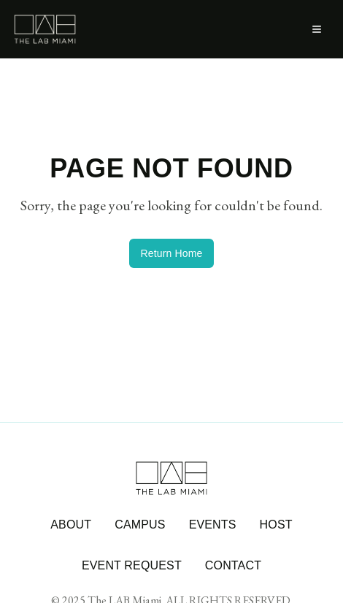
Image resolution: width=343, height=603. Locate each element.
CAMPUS (140, 524)
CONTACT (233, 565)
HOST (276, 524)
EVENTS (212, 524)
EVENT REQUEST (132, 565)
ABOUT (70, 524)
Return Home (172, 253)
